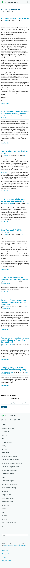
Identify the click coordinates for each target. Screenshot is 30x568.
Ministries (5, 453)
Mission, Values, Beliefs (8, 428)
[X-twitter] (10, 419)
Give (3, 477)
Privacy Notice (6, 554)
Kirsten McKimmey (8, 204)
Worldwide (5, 491)
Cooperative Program (8, 481)
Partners (4, 449)
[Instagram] (6, 419)
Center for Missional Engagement (12, 463)
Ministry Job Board (7, 502)
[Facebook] (2, 419)
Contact (4, 557)
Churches (4, 435)
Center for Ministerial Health (10, 460)
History (4, 446)
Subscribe (4, 519)
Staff (3, 439)
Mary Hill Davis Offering (9, 488)
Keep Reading (5, 103)
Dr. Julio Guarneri (7, 442)
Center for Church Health (9, 456)
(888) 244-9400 (6, 561)
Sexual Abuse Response (9, 523)
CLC (21, 20)
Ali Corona (5, 20)
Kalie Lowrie (6, 282)
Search (4, 407)
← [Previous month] (2, 398)
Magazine (4, 516)
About (4, 425)
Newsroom (5, 550)
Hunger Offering (7, 495)
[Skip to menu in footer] (27, 2)
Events (4, 509)
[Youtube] (19, 419)
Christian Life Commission (9, 470)
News (27, 204)
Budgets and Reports (8, 498)
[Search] (27, 535)
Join (3, 526)
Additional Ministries (8, 474)
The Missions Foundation (9, 484)
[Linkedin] (15, 419)
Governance (5, 432)
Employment (5, 505)
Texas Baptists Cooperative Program (15, 545)
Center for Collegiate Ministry (10, 467)
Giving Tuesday (4, 172)
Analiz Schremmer (7, 372)
